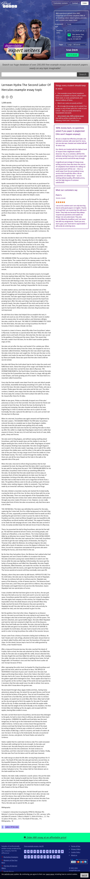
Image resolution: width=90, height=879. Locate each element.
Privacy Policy (76, 849)
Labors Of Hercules (12, 827)
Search (82, 74)
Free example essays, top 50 (33, 846)
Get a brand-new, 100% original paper (71, 116)
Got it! (84, 875)
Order (84, 3)
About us (74, 855)
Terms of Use (75, 846)
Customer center (60, 3)
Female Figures (9, 871)
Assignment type (59, 25)
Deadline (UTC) (59, 32)
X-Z (58, 857)
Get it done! (72, 55)
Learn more (50, 874)
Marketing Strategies (11, 857)
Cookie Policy (75, 852)
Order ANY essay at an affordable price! (46, 837)
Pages (61, 44)
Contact (75, 3)
